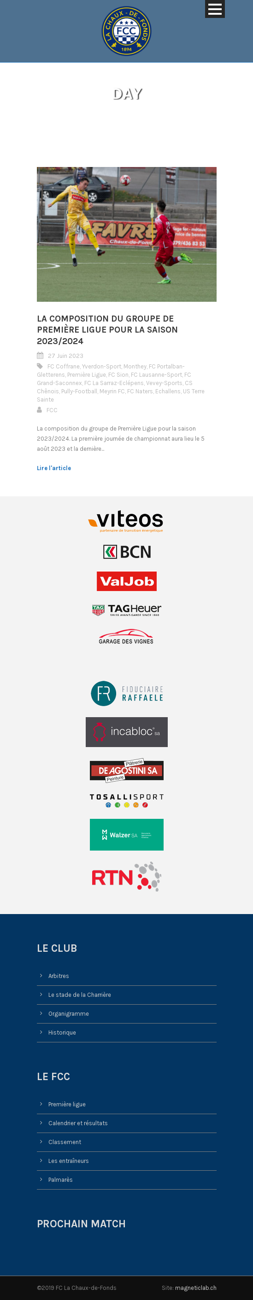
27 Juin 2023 (65, 355)
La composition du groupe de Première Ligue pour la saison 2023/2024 (107, 330)
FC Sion (118, 374)
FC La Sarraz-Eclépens (114, 383)
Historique (62, 1032)
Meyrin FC (112, 391)
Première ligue (67, 1104)
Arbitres (58, 975)
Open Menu (215, 9)
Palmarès (60, 1179)
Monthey (135, 366)
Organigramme (68, 1013)
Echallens (168, 391)
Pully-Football (79, 391)
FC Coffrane (63, 366)
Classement (64, 1142)
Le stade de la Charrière (79, 994)
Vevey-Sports (164, 383)
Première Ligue (86, 374)
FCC (52, 410)
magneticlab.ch (196, 1287)
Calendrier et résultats (78, 1123)
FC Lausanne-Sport (156, 374)
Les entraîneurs (68, 1160)
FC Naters (140, 391)
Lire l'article (54, 468)
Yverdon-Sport (101, 366)
